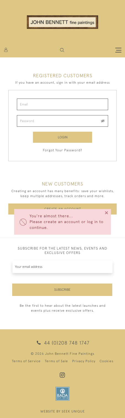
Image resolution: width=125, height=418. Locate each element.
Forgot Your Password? (62, 150)
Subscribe (62, 290)
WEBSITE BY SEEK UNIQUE (62, 411)
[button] (62, 50)
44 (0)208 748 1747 (62, 343)
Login (62, 137)
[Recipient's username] (62, 267)
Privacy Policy (83, 361)
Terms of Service (26, 361)
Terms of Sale (56, 361)
